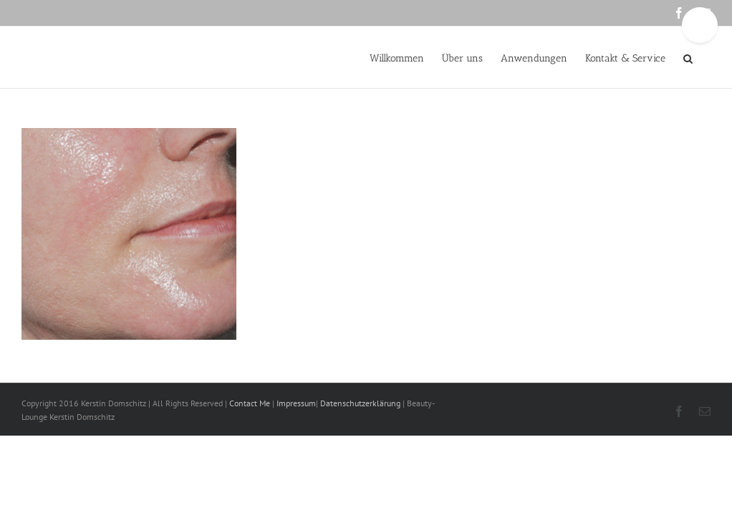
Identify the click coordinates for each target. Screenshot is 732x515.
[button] (688, 57)
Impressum (295, 403)
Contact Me (250, 403)
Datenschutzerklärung (360, 403)
